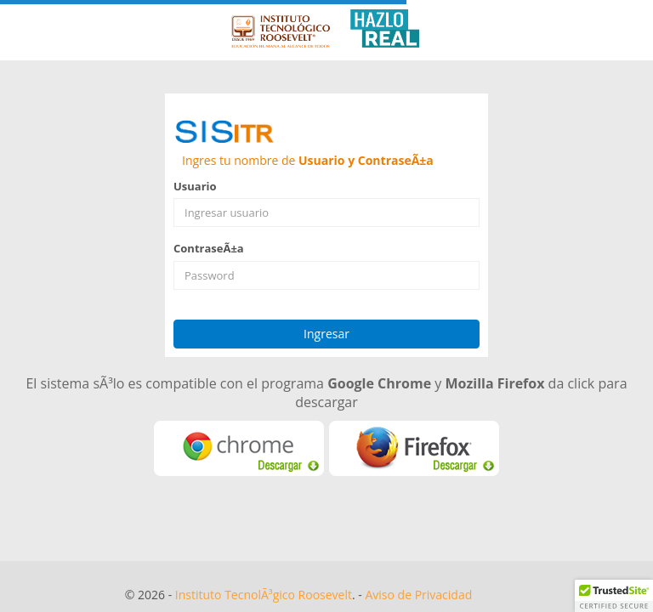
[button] (614, 596)
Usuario (195, 186)
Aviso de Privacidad (418, 594)
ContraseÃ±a (208, 248)
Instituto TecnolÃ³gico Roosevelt (263, 594)
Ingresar (326, 334)
